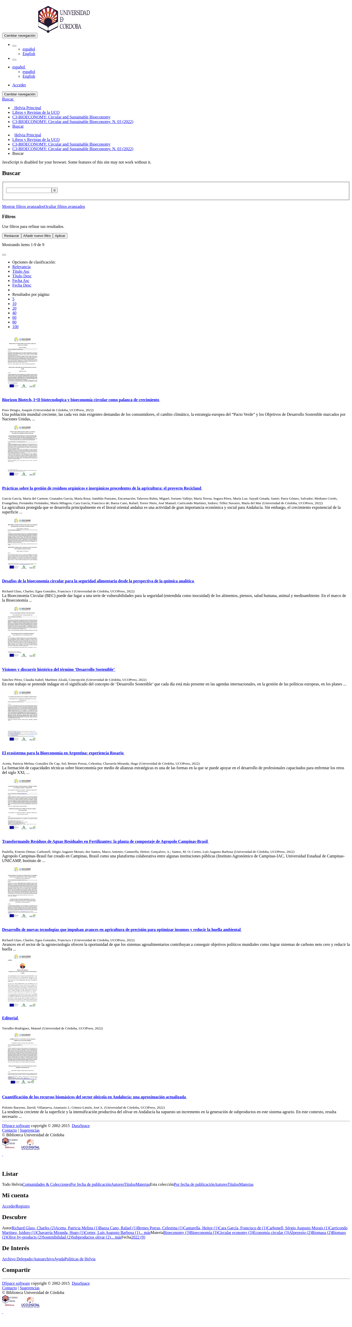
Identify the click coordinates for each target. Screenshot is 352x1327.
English (29, 54)
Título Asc (21, 271)
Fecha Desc (21, 285)
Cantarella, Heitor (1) (200, 1228)
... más (145, 1232)
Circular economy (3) (235, 1232)
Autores (117, 1184)
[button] (14, 46)
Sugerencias (30, 1130)
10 (14, 303)
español (29, 49)
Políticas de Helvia (79, 1259)
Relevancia (21, 267)
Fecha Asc (20, 280)
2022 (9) (138, 1237)
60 (14, 317)
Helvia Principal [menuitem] (26, 108)
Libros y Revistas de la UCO (36, 139)
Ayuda (59, 1259)
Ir (55, 190)
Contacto (9, 1130)
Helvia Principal (27, 135)
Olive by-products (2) (25, 1237)
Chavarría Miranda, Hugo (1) (60, 1232)
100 (15, 327)
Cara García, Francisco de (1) (243, 1228)
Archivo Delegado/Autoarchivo (28, 1259)
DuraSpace (81, 1125)
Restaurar (11, 236)
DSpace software (16, 1125)
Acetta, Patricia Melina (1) (77, 1228)
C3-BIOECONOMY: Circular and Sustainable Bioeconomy (61, 144)
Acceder (9, 1206)
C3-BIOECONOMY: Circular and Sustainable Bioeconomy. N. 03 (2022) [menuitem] (72, 121)
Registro (23, 1206)
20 (14, 308)
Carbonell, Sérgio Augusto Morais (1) (298, 1228)
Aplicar (60, 236)
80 (14, 322)
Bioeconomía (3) (204, 1232)
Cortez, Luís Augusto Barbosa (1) (112, 1232)
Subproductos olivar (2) (91, 1237)
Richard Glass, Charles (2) (33, 1228)
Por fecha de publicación (90, 1184)
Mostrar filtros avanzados (23, 206)
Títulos (129, 1184)
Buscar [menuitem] (18, 126)
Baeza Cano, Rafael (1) (118, 1228)
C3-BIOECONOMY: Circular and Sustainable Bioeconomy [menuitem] (61, 117)
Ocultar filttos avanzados (64, 206)
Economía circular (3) (271, 1232)
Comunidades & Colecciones (46, 1184)
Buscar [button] (8, 99)
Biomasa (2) (321, 1232)
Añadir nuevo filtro (37, 236)
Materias (143, 1184)
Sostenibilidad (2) (57, 1237)
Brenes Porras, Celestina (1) (160, 1228)
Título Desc (22, 276)
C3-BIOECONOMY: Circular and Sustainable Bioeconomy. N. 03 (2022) (72, 149)
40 (14, 313)
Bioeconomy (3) (176, 1232)
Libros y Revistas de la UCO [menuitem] (36, 112)
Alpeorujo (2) (300, 1232)
